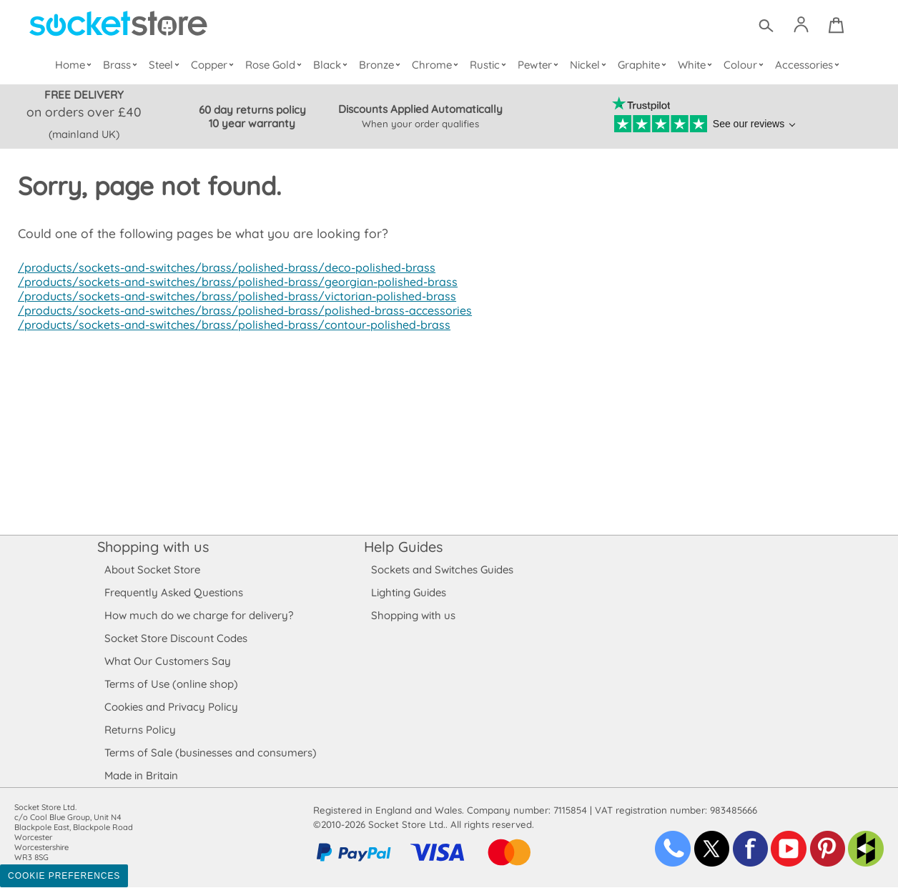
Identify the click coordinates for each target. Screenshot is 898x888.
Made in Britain (141, 776)
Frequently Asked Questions (173, 593)
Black (332, 64)
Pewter (539, 64)
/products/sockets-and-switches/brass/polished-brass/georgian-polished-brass (231, 282)
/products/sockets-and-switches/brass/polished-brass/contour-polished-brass (228, 325)
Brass (123, 64)
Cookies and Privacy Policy (170, 707)
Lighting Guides (409, 593)
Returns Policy (139, 730)
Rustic (489, 64)
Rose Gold (276, 64)
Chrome (436, 64)
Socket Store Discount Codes (175, 639)
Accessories (808, 64)
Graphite (643, 64)
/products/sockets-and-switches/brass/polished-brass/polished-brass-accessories (238, 311)
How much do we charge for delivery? (198, 616)
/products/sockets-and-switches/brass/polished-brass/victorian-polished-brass (230, 297)
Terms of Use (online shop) (170, 684)
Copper (214, 64)
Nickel (589, 64)
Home (76, 64)
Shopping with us (153, 547)
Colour (744, 64)
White (697, 64)
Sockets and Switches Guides (442, 570)
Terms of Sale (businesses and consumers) (209, 753)
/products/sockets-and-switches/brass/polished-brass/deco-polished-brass (220, 268)
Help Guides (403, 547)
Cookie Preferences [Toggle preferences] (64, 877)
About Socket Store (151, 570)
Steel (166, 64)
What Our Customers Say (167, 662)
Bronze (381, 64)
